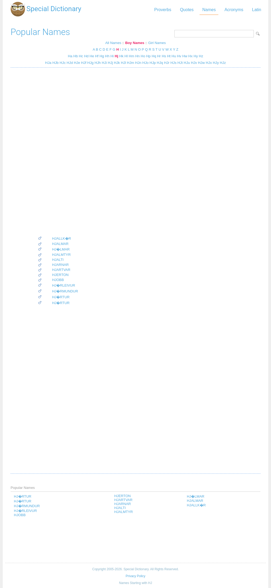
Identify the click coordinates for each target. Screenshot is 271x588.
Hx (190, 56)
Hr (159, 56)
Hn (137, 56)
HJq (159, 63)
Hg (102, 56)
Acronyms (233, 9)
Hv (179, 56)
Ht (168, 56)
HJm (130, 63)
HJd (69, 63)
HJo (144, 63)
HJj (110, 63)
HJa (48, 63)
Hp (148, 56)
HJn (137, 63)
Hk (121, 56)
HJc (62, 63)
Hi (112, 56)
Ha (70, 56)
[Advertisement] (58, 151)
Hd (86, 56)
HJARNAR (60, 265)
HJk (116, 63)
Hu (173, 56)
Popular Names (40, 32)
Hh (107, 56)
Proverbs (162, 9)
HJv (193, 63)
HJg (89, 63)
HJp (152, 63)
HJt (180, 63)
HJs (173, 63)
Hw (184, 56)
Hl (126, 56)
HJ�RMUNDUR (65, 291)
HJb (54, 63)
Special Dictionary (53, 9)
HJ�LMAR (61, 249)
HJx (208, 63)
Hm (131, 56)
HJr (166, 63)
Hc (81, 56)
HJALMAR (60, 244)
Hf (96, 56)
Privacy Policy (135, 576)
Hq (154, 56)
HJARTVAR (61, 270)
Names (209, 9)
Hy (195, 56)
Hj (116, 56)
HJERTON (60, 275)
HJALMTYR (61, 255)
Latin (256, 9)
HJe (76, 63)
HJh (97, 63)
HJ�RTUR (61, 297)
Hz (201, 56)
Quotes (187, 9)
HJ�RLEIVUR (63, 285)
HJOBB (58, 280)
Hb (75, 56)
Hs (164, 56)
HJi (104, 63)
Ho (143, 56)
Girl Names (157, 43)
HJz (222, 63)
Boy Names (134, 43)
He (91, 56)
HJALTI (58, 260)
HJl (123, 63)
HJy (215, 63)
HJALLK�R (61, 238)
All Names (113, 43)
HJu (186, 63)
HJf (83, 63)
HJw (201, 63)
